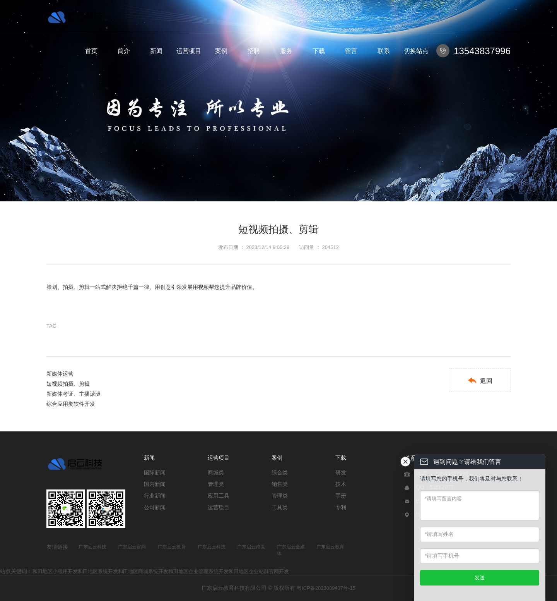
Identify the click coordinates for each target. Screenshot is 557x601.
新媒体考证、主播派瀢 (73, 394)
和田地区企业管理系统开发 (198, 571)
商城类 (216, 472)
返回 (479, 380)
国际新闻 (155, 472)
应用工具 (218, 496)
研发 (340, 472)
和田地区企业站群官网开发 (259, 571)
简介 (124, 51)
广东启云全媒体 (291, 550)
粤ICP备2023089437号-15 (326, 588)
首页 (91, 51)
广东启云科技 (92, 546)
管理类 (216, 484)
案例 (221, 51)
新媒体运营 (59, 374)
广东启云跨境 (251, 546)
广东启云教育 (172, 546)
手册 (340, 496)
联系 (384, 51)
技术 (340, 484)
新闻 (156, 51)
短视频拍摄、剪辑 (68, 384)
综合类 (280, 472)
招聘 (254, 51)
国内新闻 (155, 484)
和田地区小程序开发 (55, 571)
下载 (319, 51)
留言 (351, 51)
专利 (340, 507)
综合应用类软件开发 (70, 404)
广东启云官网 (132, 546)
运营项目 (188, 51)
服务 (286, 51)
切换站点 (416, 51)
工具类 (280, 507)
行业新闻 (155, 496)
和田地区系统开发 (98, 571)
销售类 (280, 484)
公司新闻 (155, 507)
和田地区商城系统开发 (143, 571)
